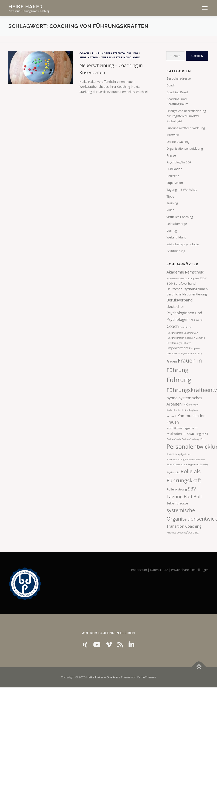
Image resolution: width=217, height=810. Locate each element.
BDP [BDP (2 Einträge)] (203, 278)
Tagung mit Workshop (181, 190)
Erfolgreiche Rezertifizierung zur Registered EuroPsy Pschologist (186, 116)
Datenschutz (159, 570)
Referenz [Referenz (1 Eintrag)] (190, 459)
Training (172, 203)
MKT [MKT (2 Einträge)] (205, 433)
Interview (172, 135)
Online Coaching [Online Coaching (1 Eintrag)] (190, 439)
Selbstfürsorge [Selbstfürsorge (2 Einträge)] (177, 503)
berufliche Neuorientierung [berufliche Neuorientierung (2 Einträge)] (186, 294)
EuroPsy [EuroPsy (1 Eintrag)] (197, 353)
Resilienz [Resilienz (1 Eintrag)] (200, 459)
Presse (171, 155)
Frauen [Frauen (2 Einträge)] (171, 361)
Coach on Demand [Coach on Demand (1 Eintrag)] (195, 337)
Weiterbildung (176, 237)
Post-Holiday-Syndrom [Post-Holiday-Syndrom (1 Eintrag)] (178, 454)
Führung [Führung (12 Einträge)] (178, 379)
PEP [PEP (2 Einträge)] (202, 439)
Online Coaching (177, 142)
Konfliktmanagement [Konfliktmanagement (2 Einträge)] (181, 428)
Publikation (88, 57)
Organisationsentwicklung (184, 148)
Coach (84, 53)
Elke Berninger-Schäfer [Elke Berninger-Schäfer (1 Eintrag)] (178, 342)
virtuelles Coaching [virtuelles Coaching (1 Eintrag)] (176, 532)
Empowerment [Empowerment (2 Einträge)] (177, 348)
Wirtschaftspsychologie (120, 57)
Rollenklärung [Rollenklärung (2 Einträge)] (176, 489)
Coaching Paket (177, 92)
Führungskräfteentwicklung (115, 53)
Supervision (174, 183)
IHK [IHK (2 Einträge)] (185, 404)
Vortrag (171, 231)
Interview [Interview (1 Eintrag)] (193, 404)
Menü (205, 8)
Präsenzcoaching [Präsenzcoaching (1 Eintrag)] (175, 459)
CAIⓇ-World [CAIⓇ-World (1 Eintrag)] (196, 319)
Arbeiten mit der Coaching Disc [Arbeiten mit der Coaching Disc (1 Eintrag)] (182, 278)
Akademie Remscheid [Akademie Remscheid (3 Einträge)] (185, 272)
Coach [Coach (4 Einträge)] (172, 326)
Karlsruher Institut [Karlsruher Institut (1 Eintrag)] (176, 410)
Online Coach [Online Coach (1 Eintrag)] (173, 439)
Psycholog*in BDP (178, 162)
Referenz (172, 176)
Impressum (139, 570)
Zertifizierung (175, 251)
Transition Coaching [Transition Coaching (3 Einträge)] (183, 526)
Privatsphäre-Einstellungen (190, 570)
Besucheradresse (178, 78)
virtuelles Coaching (179, 217)
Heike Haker (25, 6)
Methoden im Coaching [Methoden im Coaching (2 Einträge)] (183, 433)
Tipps (170, 196)
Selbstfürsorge (176, 224)
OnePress (113, 677)
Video (170, 210)
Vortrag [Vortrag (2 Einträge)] (193, 532)
